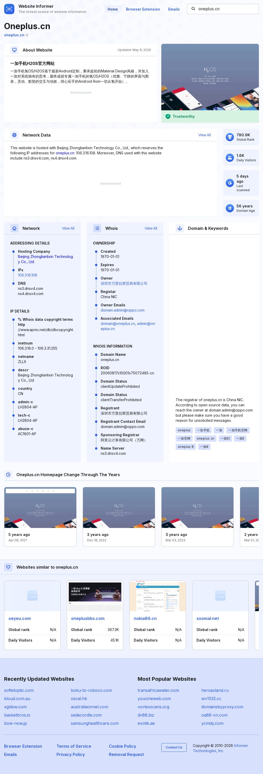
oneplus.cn (16, 35)
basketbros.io (17, 715)
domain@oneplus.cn (118, 323)
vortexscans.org (153, 706)
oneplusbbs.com (88, 618)
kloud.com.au (17, 698)
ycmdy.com (212, 723)
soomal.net (207, 618)
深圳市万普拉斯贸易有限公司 (124, 283)
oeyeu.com (19, 618)
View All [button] (204, 135)
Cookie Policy (122, 746)
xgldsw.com (15, 706)
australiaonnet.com (89, 706)
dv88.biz (146, 715)
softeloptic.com (19, 690)
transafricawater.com (158, 690)
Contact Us (174, 747)
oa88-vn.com (214, 715)
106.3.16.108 (27, 275)
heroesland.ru (215, 690)
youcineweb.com (154, 698)
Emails (174, 9)
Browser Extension (143, 9)
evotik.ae (146, 723)
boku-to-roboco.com (91, 690)
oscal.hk (79, 698)
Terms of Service (74, 746)
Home (113, 9)
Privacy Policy (71, 754)
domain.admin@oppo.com (123, 310)
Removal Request (126, 754)
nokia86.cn (145, 618)
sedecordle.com (86, 715)
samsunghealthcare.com (95, 723)
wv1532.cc (211, 698)
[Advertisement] (80, 107)
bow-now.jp (15, 723)
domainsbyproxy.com (222, 706)
